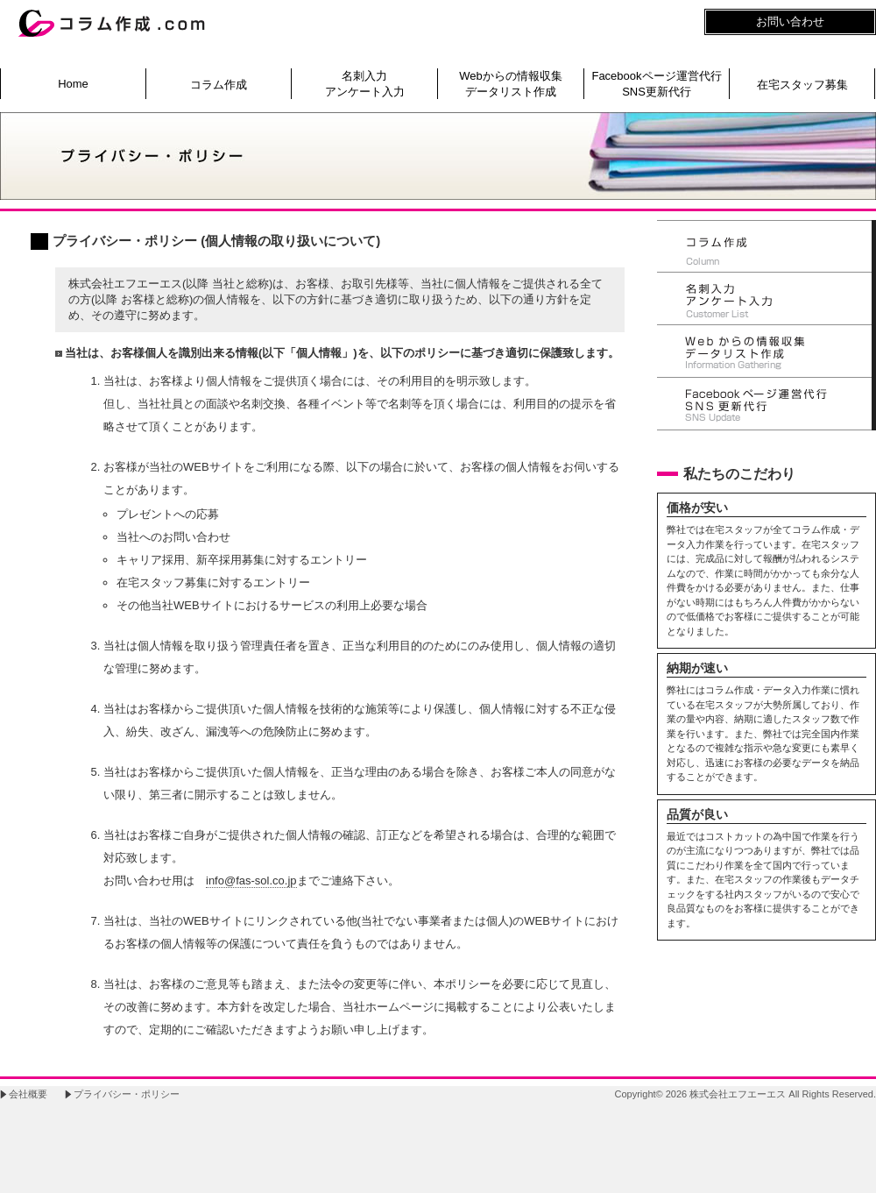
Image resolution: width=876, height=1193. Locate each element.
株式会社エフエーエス (737, 1094)
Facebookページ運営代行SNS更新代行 (656, 83)
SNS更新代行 (766, 404)
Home (73, 83)
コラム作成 (218, 84)
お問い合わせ (790, 21)
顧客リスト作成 (766, 299)
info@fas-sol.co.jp (251, 880)
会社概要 (28, 1094)
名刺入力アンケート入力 (365, 83)
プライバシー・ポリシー (127, 1094)
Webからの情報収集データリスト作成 (510, 83)
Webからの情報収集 (766, 351)
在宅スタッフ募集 (802, 84)
